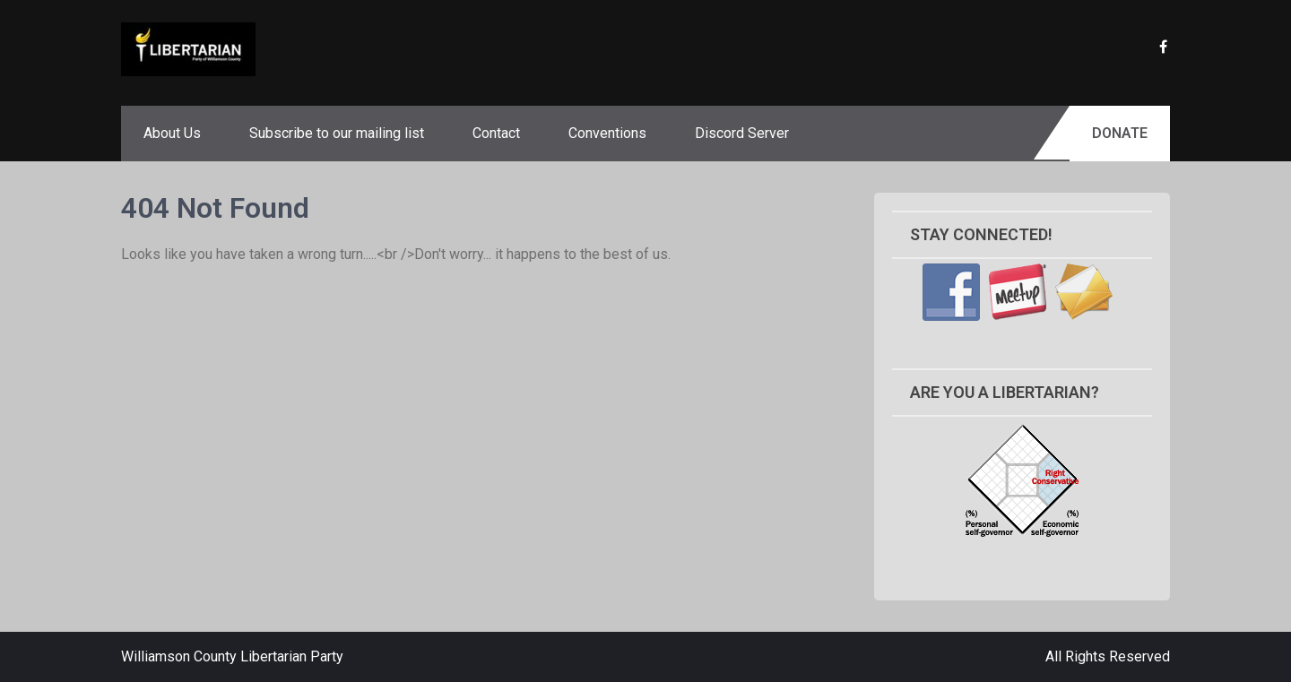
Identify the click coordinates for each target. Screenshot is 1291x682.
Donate (1120, 133)
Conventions (607, 133)
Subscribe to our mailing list (336, 133)
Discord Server (742, 133)
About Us (172, 133)
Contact (496, 133)
